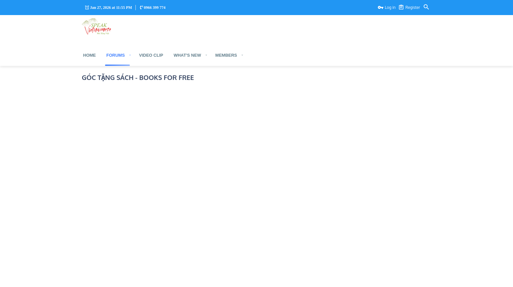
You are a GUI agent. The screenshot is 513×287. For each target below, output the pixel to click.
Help (417, 278)
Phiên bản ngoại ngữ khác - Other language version (151, 135)
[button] (130, 55)
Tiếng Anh (123, 278)
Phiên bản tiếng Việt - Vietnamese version (142, 99)
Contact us (367, 278)
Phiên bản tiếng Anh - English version (137, 117)
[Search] (426, 7)
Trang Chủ (93, 278)
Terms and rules (394, 278)
